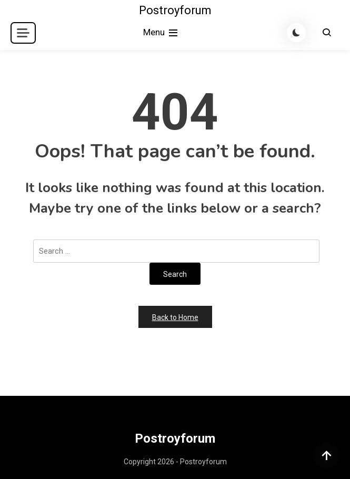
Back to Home (175, 317)
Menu (161, 33)
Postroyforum (175, 10)
